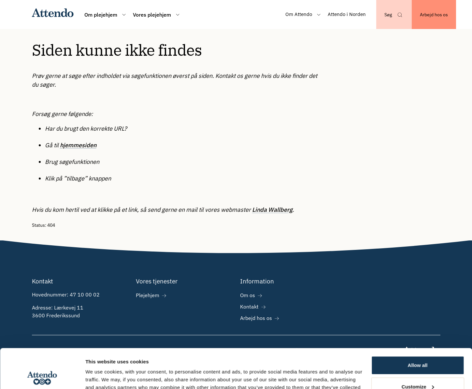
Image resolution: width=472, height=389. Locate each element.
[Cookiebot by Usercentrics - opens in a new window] (42, 376)
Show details (100, 376)
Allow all (418, 328)
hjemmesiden (78, 145)
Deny (418, 371)
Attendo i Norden (347, 14)
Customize (418, 349)
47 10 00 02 (85, 294)
